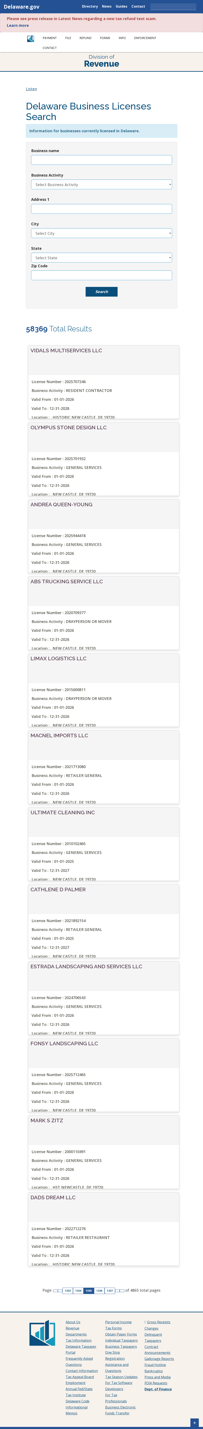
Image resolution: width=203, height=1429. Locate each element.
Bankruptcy (154, 1371)
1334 (79, 1291)
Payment (50, 38)
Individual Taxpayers (121, 1340)
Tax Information (79, 1340)
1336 (100, 1291)
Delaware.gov (21, 6)
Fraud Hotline (155, 1365)
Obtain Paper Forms (121, 1334)
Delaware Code (77, 1401)
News (106, 6)
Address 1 (40, 199)
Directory (90, 6)
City (35, 223)
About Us (73, 1322)
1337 (111, 1291)
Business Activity (47, 175)
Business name (45, 150)
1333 (69, 1291)
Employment (75, 1382)
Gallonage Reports (159, 1358)
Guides (121, 6)
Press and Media (158, 1377)
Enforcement (145, 38)
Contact (138, 6)
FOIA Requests (156, 1383)
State (36, 248)
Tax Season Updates (121, 1377)
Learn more (18, 25)
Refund (86, 38)
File (68, 38)
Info (122, 38)
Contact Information (82, 1370)
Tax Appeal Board (80, 1377)
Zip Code (39, 265)
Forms (105, 38)
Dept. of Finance (158, 1389)
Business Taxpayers (121, 1346)
